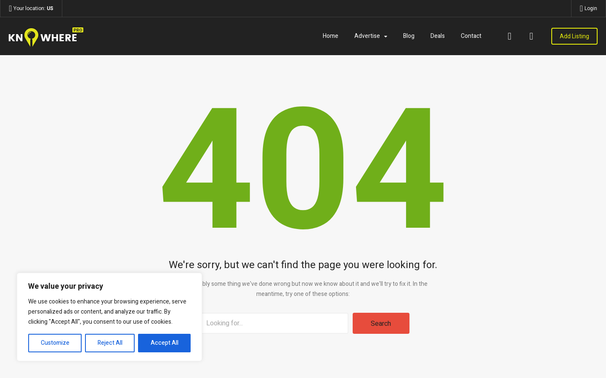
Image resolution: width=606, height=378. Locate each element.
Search (381, 324)
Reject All (110, 342)
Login (591, 8)
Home (330, 36)
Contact (471, 36)
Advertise (367, 36)
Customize (55, 342)
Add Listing (574, 36)
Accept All (164, 342)
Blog (409, 36)
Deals (438, 36)
